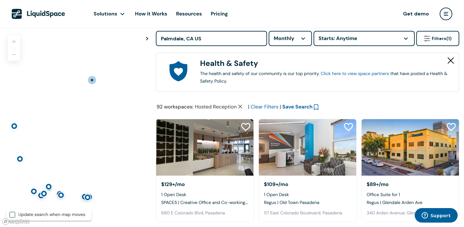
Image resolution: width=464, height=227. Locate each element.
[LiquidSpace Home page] (38, 14)
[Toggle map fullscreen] (147, 39)
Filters (438, 38)
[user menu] (446, 14)
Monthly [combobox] (284, 38)
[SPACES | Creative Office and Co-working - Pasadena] (204, 147)
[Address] (211, 38)
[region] (75, 127)
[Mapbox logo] (16, 221)
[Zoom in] (14, 41)
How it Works (151, 13)
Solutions (105, 13)
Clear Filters (264, 106)
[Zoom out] (14, 54)
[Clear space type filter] (240, 106)
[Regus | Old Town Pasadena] (307, 147)
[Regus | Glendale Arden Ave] (410, 147)
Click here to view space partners (355, 74)
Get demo (416, 13)
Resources (189, 13)
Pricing (219, 13)
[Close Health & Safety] (451, 60)
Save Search (297, 106)
